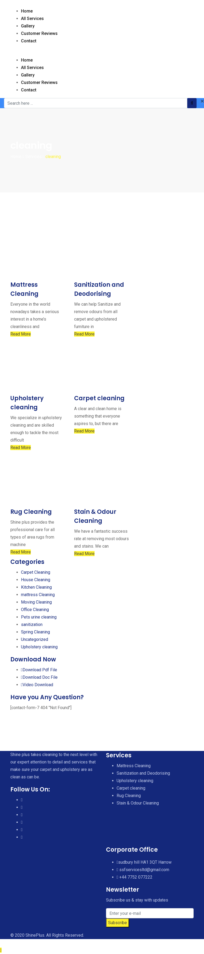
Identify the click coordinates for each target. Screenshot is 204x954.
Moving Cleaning (36, 602)
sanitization (31, 624)
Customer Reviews (39, 33)
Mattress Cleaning (134, 765)
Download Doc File (39, 677)
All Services (32, 18)
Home (27, 11)
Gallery (28, 26)
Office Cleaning (35, 609)
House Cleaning (35, 579)
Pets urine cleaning (39, 617)
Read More (20, 334)
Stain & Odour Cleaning (138, 803)
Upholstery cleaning (39, 646)
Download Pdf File (39, 669)
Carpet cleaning (99, 398)
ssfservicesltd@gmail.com (144, 869)
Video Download (37, 684)
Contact (28, 40)
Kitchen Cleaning (36, 587)
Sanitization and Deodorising (143, 773)
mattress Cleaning (38, 594)
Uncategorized (34, 639)
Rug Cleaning (31, 512)
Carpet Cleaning (35, 572)
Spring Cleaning (35, 631)
